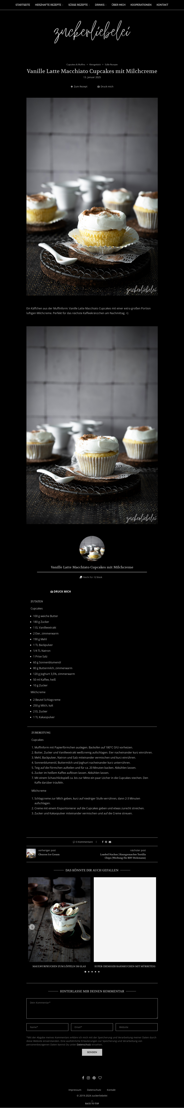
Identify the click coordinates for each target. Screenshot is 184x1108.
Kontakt (162, 4)
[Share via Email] (110, 842)
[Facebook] (83, 1078)
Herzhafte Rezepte (48, 4)
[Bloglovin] (100, 1078)
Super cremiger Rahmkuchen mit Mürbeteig (124, 966)
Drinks (99, 4)
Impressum (75, 1090)
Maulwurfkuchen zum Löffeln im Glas (59, 966)
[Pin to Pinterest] (106, 842)
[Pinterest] (94, 1078)
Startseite (22, 4)
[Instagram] (88, 1078)
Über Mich (118, 4)
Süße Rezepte (78, 4)
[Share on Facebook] (102, 842)
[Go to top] (92, 1103)
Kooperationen (141, 4)
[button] (33, 927)
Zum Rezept (79, 86)
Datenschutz (84, 1044)
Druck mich (105, 86)
